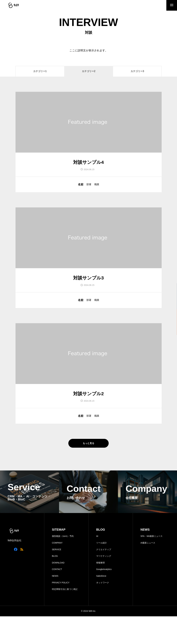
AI (97, 538)
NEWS (55, 578)
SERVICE (56, 551)
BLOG (55, 558)
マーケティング (103, 558)
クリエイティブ (103, 551)
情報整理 (100, 564)
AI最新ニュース (147, 544)
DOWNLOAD (58, 564)
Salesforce (101, 578)
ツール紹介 (101, 544)
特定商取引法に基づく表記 (64, 591)
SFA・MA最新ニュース (151, 538)
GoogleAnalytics (104, 571)
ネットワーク (102, 584)
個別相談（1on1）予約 (63, 538)
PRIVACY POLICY (60, 584)
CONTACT (57, 571)
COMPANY (57, 544)
